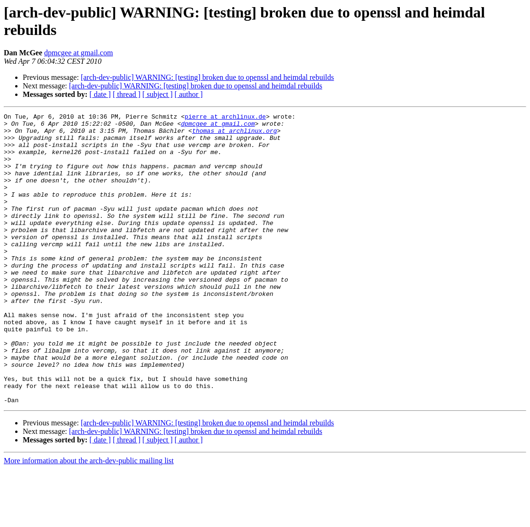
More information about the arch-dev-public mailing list (89, 519)
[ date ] (100, 94)
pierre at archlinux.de (225, 117)
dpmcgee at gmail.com (78, 53)
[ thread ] (127, 94)
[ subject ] (157, 94)
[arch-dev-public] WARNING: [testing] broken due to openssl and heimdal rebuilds (207, 77)
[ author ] (189, 94)
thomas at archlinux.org (234, 134)
